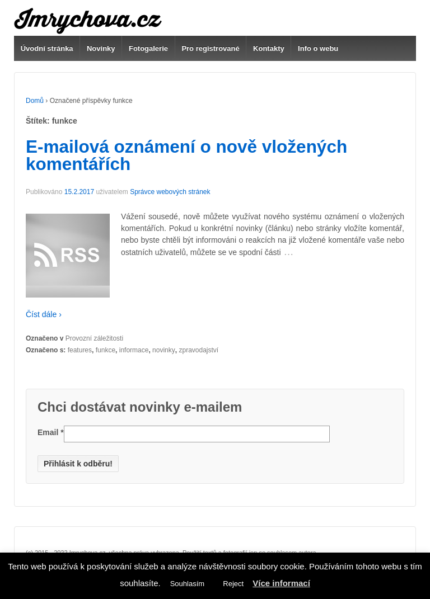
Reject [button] (233, 583)
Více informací (281, 583)
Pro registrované (210, 48)
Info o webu (318, 48)
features (80, 350)
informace (134, 350)
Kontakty (268, 48)
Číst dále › (44, 314)
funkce (105, 350)
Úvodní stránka (47, 48)
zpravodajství (198, 350)
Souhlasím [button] (187, 583)
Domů (35, 101)
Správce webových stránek (170, 192)
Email (51, 432)
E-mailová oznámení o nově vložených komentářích (186, 155)
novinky (163, 350)
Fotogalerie (148, 48)
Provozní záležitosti (94, 338)
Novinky (101, 48)
